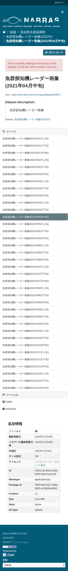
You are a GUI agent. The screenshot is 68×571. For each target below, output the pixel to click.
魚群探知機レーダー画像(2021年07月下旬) (26, 273)
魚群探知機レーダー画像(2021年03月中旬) (26, 195)
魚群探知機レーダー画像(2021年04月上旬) (26, 202)
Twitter (7, 401)
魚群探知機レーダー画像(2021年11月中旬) (26, 366)
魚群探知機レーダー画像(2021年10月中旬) (26, 345)
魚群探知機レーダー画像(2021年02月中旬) (26, 174)
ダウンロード (54, 52)
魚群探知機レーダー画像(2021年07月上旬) (26, 266)
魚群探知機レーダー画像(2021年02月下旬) (26, 167)
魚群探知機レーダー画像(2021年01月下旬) (26, 145)
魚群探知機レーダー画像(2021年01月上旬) (26, 138)
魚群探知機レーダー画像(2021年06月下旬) (26, 252)
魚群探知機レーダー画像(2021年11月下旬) (26, 359)
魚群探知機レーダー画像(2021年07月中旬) (26, 281)
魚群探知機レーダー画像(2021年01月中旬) (26, 152)
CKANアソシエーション (16, 542)
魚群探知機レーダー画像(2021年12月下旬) (26, 380)
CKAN (8, 555)
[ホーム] (4, 32)
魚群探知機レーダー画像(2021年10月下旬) (26, 338)
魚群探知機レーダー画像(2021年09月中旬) (26, 323)
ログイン (59, 2)
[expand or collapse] (62, 12)
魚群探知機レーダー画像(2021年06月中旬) (26, 259)
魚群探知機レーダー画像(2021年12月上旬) (26, 373)
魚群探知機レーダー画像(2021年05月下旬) (26, 231)
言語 (5, 560)
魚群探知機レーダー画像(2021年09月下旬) (26, 316)
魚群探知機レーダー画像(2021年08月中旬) (26, 302)
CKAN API (8, 537)
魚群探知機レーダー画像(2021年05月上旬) (26, 224)
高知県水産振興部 (32, 32)
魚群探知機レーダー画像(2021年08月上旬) (26, 288)
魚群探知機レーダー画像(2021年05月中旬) (26, 238)
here (54, 67)
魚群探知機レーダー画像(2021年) (29, 36)
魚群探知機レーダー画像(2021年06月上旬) (26, 245)
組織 (13, 32)
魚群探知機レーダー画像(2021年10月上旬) (26, 330)
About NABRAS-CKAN (15, 533)
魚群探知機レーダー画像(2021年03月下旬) (26, 188)
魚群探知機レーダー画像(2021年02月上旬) (26, 159)
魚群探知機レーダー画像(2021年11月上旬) (26, 352)
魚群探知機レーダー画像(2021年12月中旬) (26, 387)
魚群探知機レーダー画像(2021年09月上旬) (26, 309)
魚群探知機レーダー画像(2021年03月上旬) (26, 181)
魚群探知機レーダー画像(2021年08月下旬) (26, 295)
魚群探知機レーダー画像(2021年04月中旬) (35, 41)
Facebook (9, 408)
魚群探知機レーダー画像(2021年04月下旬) (26, 209)
